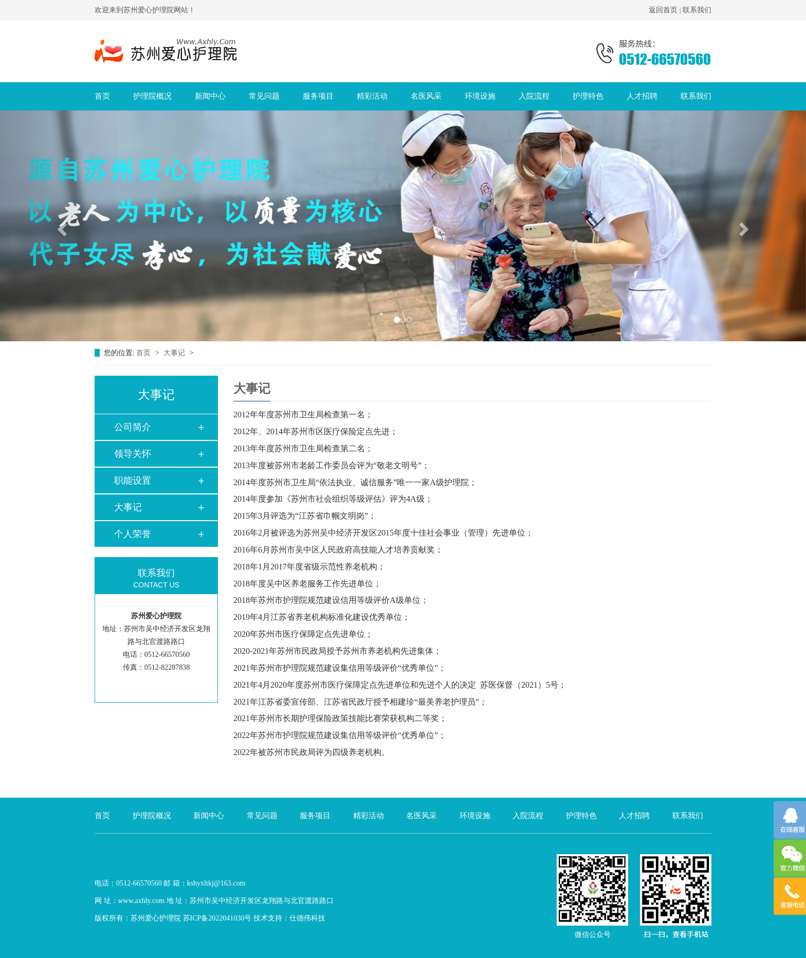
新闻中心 (210, 96)
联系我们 (697, 10)
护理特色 (588, 96)
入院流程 (534, 96)
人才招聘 (642, 96)
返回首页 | (666, 10)
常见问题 (264, 96)
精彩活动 (372, 96)
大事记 (175, 353)
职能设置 (132, 480)
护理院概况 (152, 96)
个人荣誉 (132, 534)
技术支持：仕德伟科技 (289, 918)
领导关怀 (132, 454)
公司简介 (132, 427)
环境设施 (480, 96)
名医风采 (426, 96)
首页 (102, 96)
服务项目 (318, 96)
